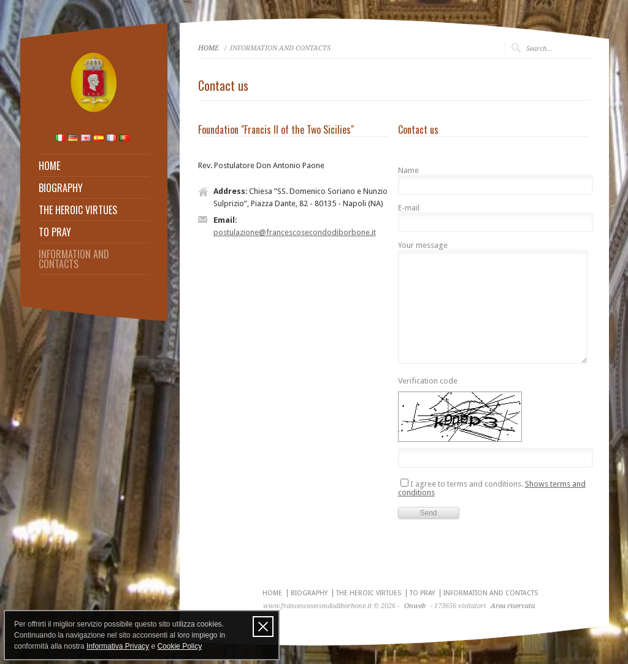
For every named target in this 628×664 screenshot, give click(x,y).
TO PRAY (55, 232)
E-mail (408, 208)
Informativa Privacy (117, 646)
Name (408, 170)
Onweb (415, 606)
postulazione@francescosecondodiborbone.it (294, 232)
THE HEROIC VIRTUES (78, 210)
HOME (49, 166)
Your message (423, 245)
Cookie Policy (179, 646)
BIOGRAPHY (61, 188)
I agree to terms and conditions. (492, 488)
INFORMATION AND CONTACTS (74, 259)
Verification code (428, 381)
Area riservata (513, 606)
